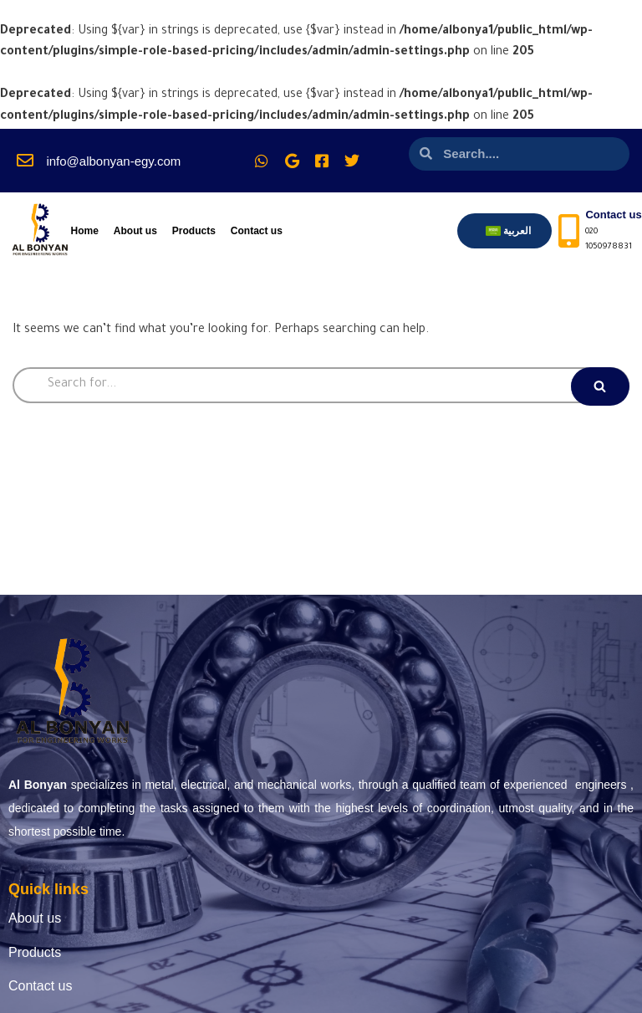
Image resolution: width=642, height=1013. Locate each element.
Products (194, 231)
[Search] (321, 385)
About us (135, 231)
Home (84, 231)
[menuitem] (509, 230)
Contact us (257, 231)
